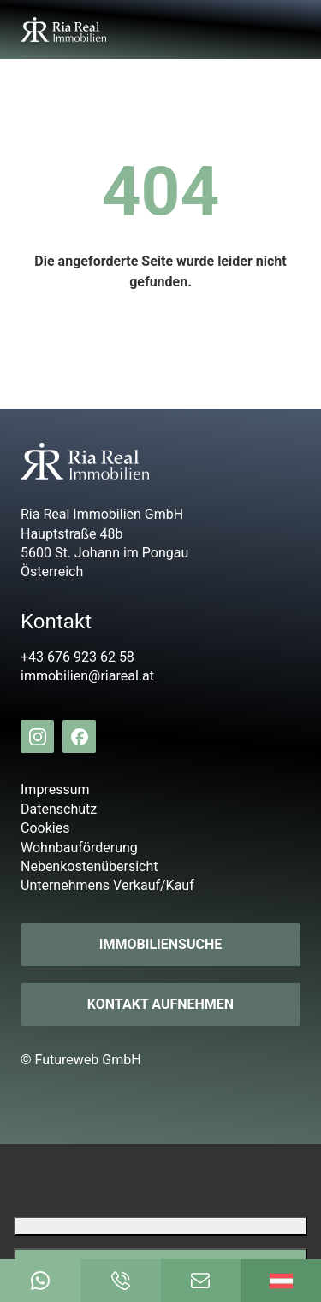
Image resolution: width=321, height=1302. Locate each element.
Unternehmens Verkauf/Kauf (107, 885)
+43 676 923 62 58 (77, 657)
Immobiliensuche (160, 944)
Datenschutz (59, 809)
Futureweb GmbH (88, 1060)
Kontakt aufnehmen (160, 1004)
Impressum (55, 789)
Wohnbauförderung (79, 848)
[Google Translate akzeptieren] (160, 1258)
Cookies (45, 828)
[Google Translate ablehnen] (160, 1226)
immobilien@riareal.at (87, 676)
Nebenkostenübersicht (89, 866)
